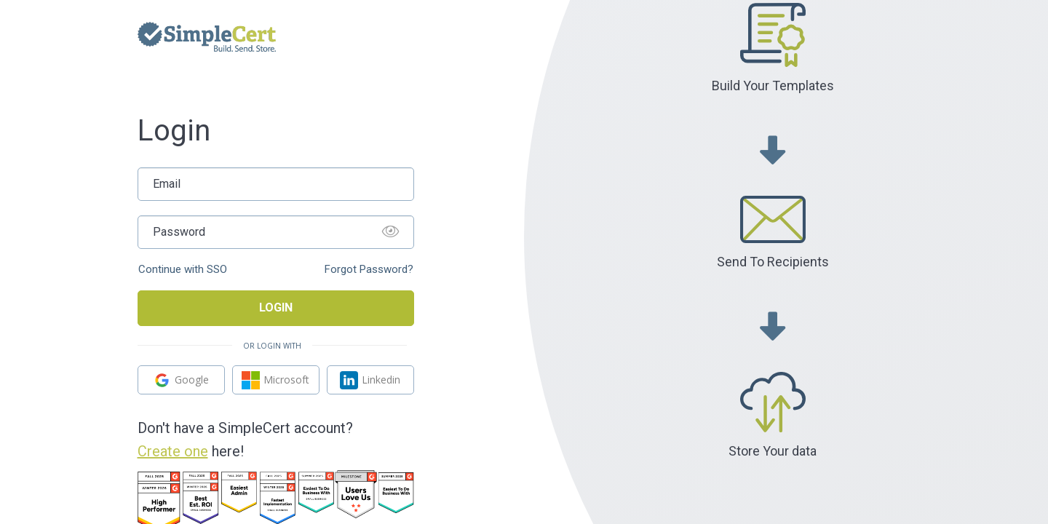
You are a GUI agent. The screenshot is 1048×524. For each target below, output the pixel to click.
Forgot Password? (369, 269)
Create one (173, 451)
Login (276, 307)
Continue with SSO (182, 269)
